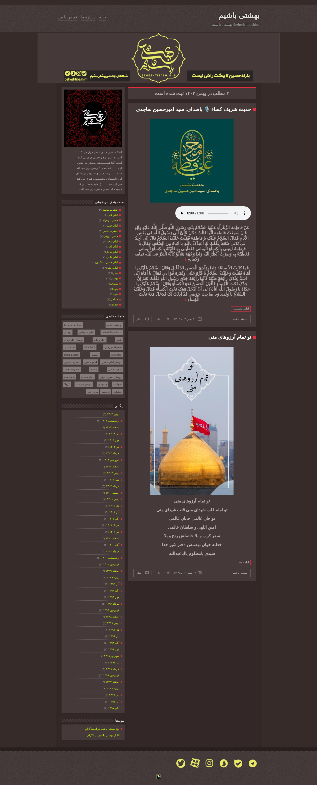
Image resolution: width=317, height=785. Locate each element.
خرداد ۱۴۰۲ (112, 486)
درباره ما (88, 17)
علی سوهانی (86, 332)
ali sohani (89, 347)
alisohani (116, 354)
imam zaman (71, 354)
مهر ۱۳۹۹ (113, 597)
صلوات (117, 391)
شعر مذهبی (115, 369)
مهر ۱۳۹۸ (113, 649)
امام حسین (90, 361)
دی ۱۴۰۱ (113, 505)
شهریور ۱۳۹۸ (111, 655)
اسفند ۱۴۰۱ (112, 492)
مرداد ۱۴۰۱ (112, 525)
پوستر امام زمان (73, 339)
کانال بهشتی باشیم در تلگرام (103, 735)
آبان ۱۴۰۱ (113, 518)
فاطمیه (106, 391)
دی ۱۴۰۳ (113, 433)
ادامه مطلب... (241, 308)
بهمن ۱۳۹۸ (112, 623)
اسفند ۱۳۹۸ (112, 616)
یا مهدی (102, 384)
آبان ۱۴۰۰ (113, 544)
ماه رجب (93, 391)
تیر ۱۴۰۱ (114, 531)
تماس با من (67, 17)
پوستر (67, 332)
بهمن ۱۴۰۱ (112, 498)
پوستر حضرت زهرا (111, 376)
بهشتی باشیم (239, 15)
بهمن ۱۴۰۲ (112, 472)
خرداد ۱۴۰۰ (112, 551)
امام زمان (99, 339)
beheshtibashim (72, 324)
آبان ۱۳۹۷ (113, 708)
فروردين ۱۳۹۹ (110, 610)
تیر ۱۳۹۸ (114, 662)
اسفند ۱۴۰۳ (112, 427)
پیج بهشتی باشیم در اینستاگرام (102, 728)
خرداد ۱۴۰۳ (112, 453)
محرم (94, 369)
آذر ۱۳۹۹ (113, 583)
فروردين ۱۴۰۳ (110, 459)
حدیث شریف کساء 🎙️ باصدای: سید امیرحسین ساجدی (193, 109)
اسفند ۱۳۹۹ (112, 570)
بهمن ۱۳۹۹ (112, 577)
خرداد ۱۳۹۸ (112, 668)
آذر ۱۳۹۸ (113, 636)
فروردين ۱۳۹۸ (110, 675)
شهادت (117, 384)
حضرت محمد (72, 369)
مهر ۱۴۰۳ (113, 440)
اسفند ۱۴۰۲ (112, 466)
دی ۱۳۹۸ (113, 629)
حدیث (95, 354)
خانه (102, 17)
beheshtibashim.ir (112, 332)
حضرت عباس (72, 361)
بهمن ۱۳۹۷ (112, 688)
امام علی (69, 347)
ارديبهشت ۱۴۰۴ (109, 420)
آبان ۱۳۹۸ (113, 642)
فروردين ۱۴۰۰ (110, 564)
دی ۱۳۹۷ (113, 694)
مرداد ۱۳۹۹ (112, 603)
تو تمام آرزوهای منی (229, 337)
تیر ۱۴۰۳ (114, 446)
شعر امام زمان (113, 347)
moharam (69, 376)
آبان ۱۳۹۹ (113, 590)
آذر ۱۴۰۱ (113, 512)
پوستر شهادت (84, 384)
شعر (119, 339)
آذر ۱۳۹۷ (113, 701)
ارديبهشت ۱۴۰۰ (109, 557)
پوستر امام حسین (111, 361)
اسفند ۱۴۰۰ (112, 538)
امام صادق (87, 376)
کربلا (67, 384)
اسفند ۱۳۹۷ (112, 681)
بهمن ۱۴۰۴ (112, 414)
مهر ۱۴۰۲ (113, 479)
